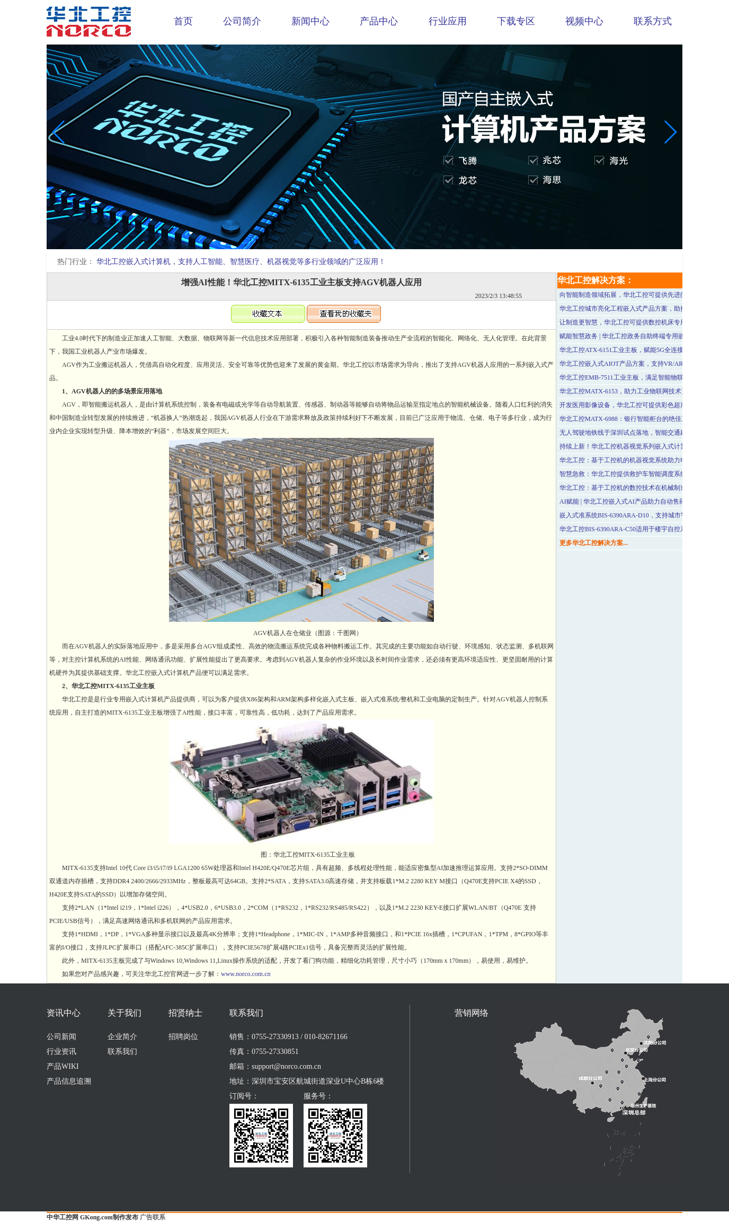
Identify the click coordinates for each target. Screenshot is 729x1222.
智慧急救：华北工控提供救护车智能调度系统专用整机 (635, 474)
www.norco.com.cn (246, 974)
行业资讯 (61, 1052)
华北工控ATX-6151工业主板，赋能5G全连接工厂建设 (634, 350)
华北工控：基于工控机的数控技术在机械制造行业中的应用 (642, 487)
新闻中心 (310, 21)
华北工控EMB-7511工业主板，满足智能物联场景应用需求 (640, 377)
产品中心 (379, 21)
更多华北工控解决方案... (593, 543)
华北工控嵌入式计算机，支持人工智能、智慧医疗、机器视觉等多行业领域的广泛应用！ (241, 262)
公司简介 (242, 21)
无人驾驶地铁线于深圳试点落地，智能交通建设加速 (632, 432)
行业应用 (448, 21)
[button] (356, 242)
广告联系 (152, 1217)
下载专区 (516, 21)
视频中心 (584, 21)
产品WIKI (63, 1066)
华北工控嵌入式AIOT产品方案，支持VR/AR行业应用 (633, 363)
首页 (183, 21)
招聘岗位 (183, 1037)
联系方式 (653, 21)
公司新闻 (61, 1037)
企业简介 (122, 1037)
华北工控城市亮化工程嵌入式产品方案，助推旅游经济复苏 (642, 308)
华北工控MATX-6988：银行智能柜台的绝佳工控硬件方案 (639, 419)
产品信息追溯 (69, 1081)
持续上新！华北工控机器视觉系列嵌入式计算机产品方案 (638, 446)
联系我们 (122, 1052)
